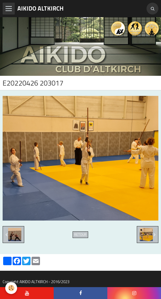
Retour (80, 234)
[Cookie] (11, 288)
